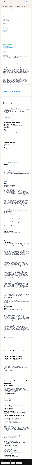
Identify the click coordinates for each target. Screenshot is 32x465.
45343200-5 (5, 31)
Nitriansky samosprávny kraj (8, 47)
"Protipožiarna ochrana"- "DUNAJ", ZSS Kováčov (12, 91)
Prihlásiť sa (28, 1)
